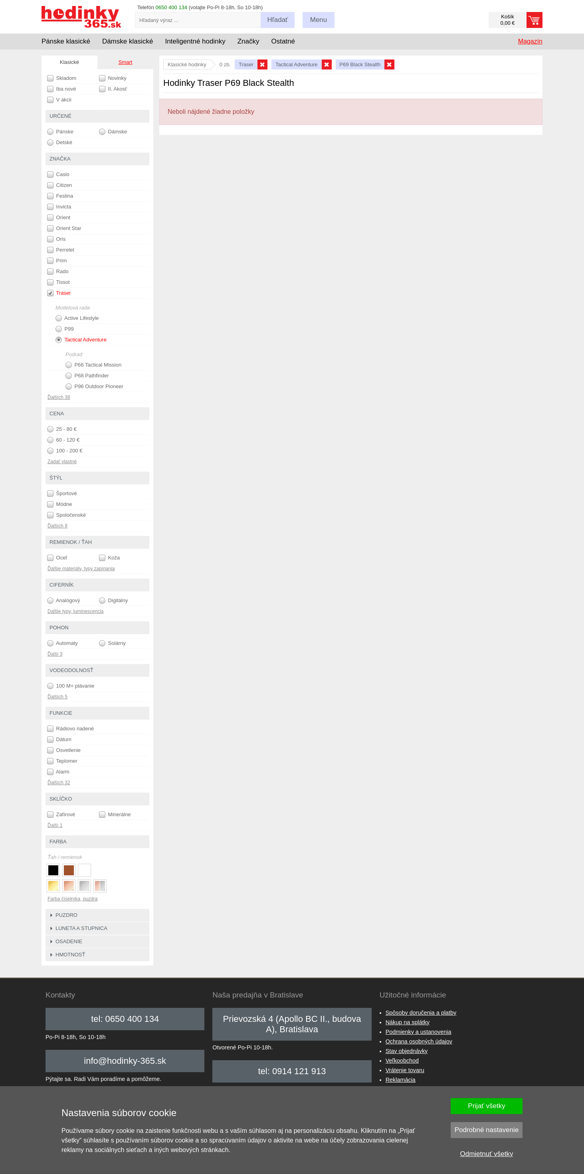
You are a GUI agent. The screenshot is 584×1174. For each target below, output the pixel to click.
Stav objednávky (407, 1051)
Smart (126, 62)
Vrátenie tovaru (405, 1070)
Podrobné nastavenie (487, 1130)
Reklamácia (401, 1080)
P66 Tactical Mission (93, 365)
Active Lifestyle (77, 318)
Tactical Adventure (81, 340)
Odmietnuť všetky (486, 1154)
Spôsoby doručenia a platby (421, 1012)
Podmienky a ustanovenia (418, 1032)
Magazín (530, 41)
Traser (59, 293)
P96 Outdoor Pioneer (94, 386)
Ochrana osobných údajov (419, 1041)
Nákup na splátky (408, 1022)
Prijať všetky (486, 1106)
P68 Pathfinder (87, 376)
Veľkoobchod (402, 1060)
